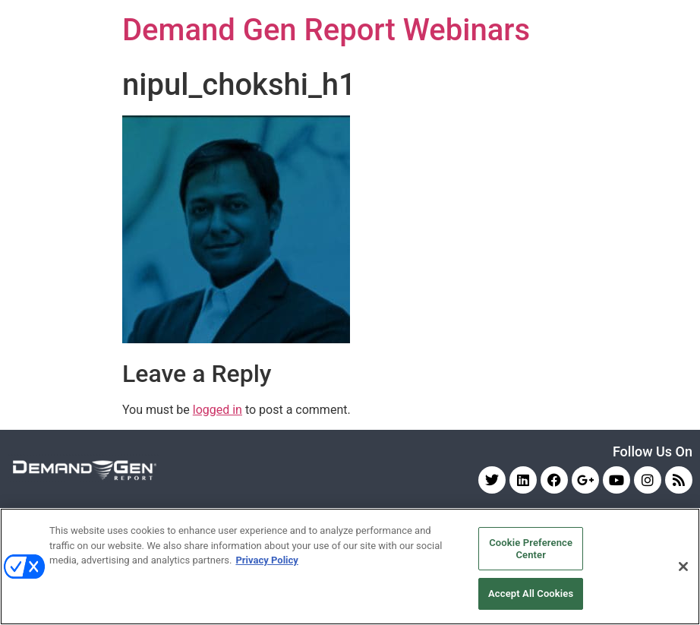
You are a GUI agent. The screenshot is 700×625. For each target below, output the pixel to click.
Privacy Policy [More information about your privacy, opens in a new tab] (266, 560)
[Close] (683, 566)
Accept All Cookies (530, 593)
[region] (350, 566)
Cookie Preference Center (530, 548)
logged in (217, 409)
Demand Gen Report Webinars (326, 30)
